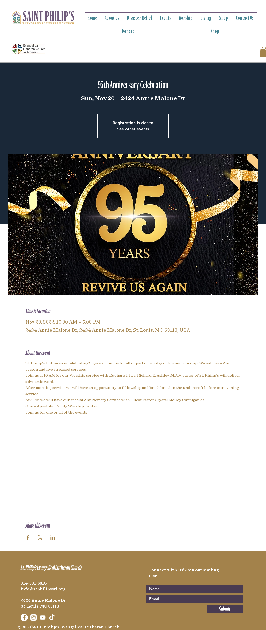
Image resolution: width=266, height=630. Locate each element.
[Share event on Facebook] (27, 537)
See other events (133, 129)
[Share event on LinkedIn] (52, 537)
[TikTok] (51, 617)
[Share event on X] (40, 537)
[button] (112, 18)
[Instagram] (33, 617)
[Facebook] (24, 617)
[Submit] (225, 609)
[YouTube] (42, 617)
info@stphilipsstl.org (43, 589)
